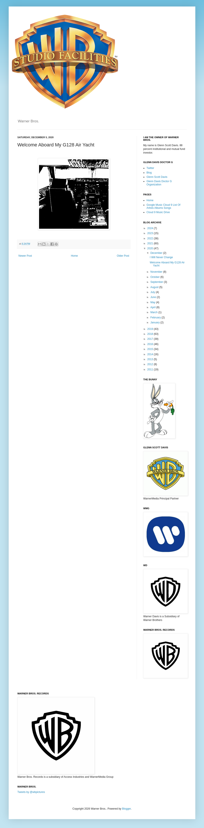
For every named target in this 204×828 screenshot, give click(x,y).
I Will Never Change (161, 257)
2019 (150, 329)
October (155, 277)
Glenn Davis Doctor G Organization (159, 183)
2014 (150, 354)
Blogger (126, 808)
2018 (150, 333)
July (153, 292)
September (157, 282)
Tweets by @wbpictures (31, 792)
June (153, 297)
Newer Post (25, 255)
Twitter (150, 168)
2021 (150, 243)
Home (74, 255)
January (155, 322)
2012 (150, 364)
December (156, 252)
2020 (150, 248)
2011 (150, 369)
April (153, 307)
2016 (150, 344)
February (155, 317)
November (156, 271)
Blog (149, 172)
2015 (150, 349)
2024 (150, 228)
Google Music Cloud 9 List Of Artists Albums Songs (163, 206)
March (154, 312)
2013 (150, 359)
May (153, 302)
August (154, 287)
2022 (150, 238)
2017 (150, 338)
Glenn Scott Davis (156, 176)
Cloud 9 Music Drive (158, 212)
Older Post (123, 255)
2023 (150, 233)
